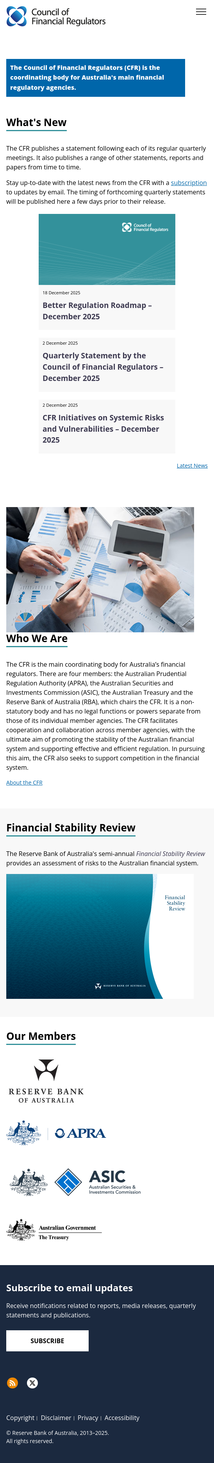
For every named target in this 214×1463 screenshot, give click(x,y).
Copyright (20, 1417)
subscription (189, 182)
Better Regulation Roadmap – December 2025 (97, 311)
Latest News (192, 465)
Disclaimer (56, 1417)
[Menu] (201, 13)
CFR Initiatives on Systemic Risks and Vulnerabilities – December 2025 (103, 428)
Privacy (88, 1417)
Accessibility (122, 1417)
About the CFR (24, 782)
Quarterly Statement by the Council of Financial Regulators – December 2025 (103, 366)
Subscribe (47, 1341)
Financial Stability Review (170, 853)
